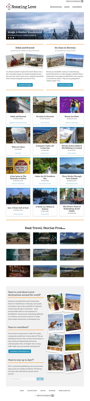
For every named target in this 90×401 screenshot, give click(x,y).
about (67, 7)
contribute (77, 7)
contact (52, 391)
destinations (56, 7)
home (22, 391)
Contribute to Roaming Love (19, 351)
